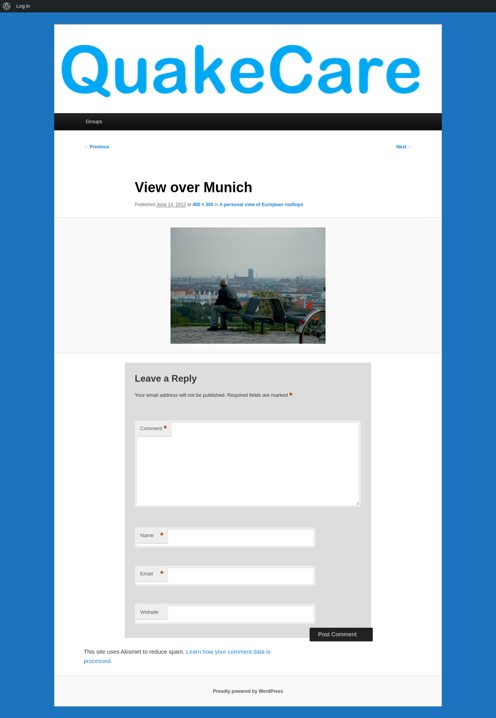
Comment (153, 428)
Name (152, 535)
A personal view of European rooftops (261, 204)
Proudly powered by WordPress (248, 691)
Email (152, 574)
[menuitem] (7, 6)
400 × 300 (203, 204)
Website (149, 612)
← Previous (96, 147)
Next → (404, 147)
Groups (94, 121)
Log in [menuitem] (23, 6)
